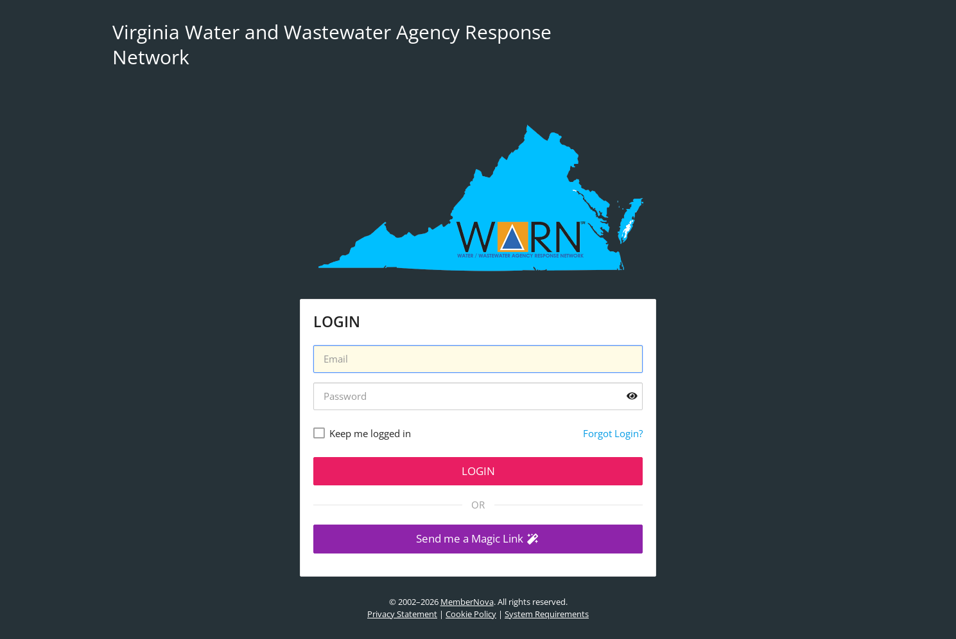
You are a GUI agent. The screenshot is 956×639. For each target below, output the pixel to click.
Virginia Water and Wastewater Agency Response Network (332, 44)
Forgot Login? (613, 433)
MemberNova (467, 602)
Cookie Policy (471, 614)
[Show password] (632, 396)
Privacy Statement (402, 614)
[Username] (478, 359)
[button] (478, 539)
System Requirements (547, 614)
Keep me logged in (370, 433)
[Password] (478, 396)
